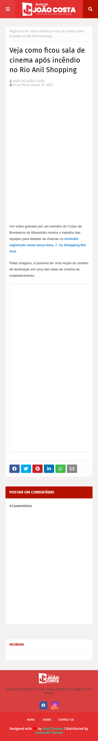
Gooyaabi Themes (49, 732)
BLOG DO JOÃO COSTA (28, 81)
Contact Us (66, 719)
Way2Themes (53, 729)
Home (31, 719)
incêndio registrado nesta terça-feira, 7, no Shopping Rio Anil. (47, 245)
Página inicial (18, 31)
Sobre (47, 719)
